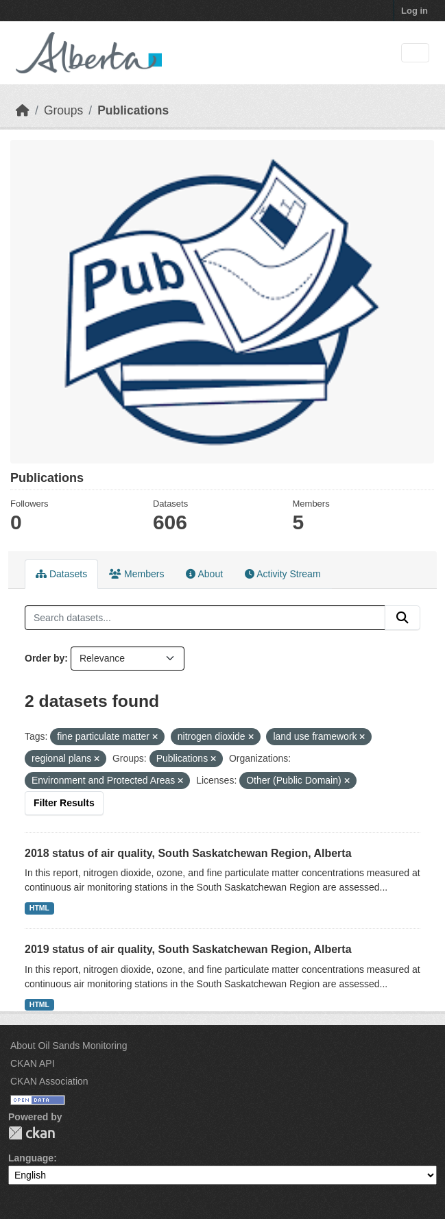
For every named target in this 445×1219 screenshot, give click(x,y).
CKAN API (32, 1063)
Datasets (61, 573)
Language (30, 1157)
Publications (133, 110)
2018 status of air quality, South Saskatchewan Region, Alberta (188, 853)
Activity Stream (282, 573)
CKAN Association (49, 1081)
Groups (63, 110)
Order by (44, 658)
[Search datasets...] (205, 617)
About (204, 573)
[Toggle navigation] (415, 53)
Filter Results (64, 802)
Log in (414, 10)
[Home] (22, 110)
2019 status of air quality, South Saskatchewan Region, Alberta (188, 949)
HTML (39, 908)
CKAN (31, 1133)
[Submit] (402, 617)
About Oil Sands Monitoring (68, 1045)
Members (136, 573)
